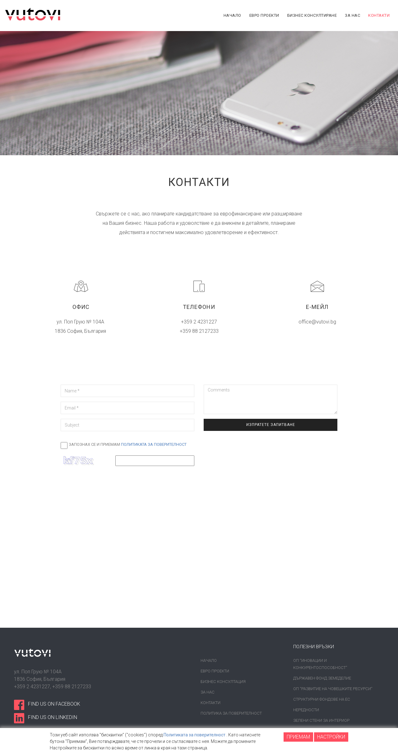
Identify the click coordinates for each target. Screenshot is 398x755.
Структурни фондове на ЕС (321, 699)
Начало (209, 660)
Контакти (210, 702)
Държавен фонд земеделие (322, 678)
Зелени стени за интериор (321, 720)
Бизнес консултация (223, 681)
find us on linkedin (52, 717)
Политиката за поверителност (154, 444)
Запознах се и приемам (128, 444)
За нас (208, 692)
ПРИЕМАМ (298, 737)
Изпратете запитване (270, 425)
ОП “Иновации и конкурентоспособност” (320, 664)
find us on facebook (54, 704)
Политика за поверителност (231, 713)
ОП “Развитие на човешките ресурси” (332, 688)
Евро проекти (215, 671)
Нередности (306, 710)
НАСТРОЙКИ (331, 737)
